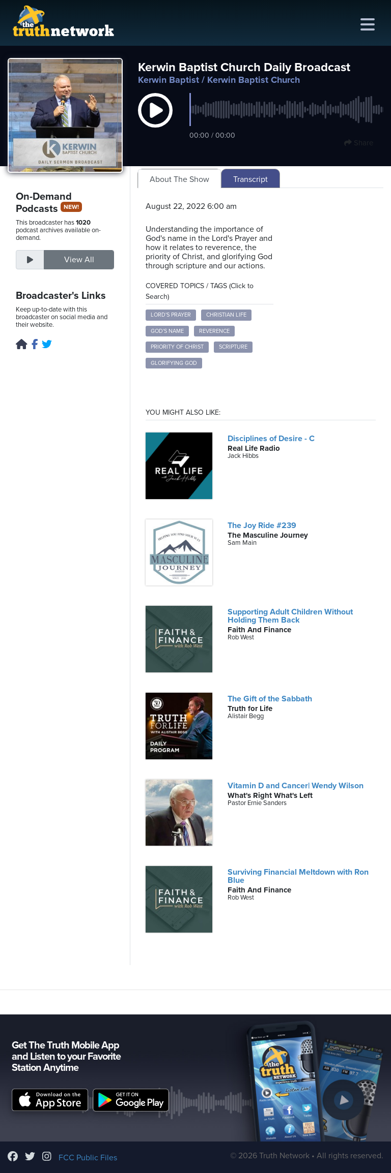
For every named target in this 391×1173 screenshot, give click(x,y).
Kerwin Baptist (168, 79)
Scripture (233, 347)
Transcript (250, 179)
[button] (155, 121)
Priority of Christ (177, 347)
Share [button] (358, 142)
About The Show (179, 179)
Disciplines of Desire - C (271, 439)
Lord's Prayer (171, 315)
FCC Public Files (88, 1158)
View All (79, 260)
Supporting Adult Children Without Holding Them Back (290, 616)
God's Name (167, 331)
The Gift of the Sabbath (270, 699)
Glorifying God (174, 363)
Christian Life (226, 315)
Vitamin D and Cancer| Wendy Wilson (296, 786)
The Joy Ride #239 (262, 525)
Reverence (214, 331)
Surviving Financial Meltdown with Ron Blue (298, 876)
